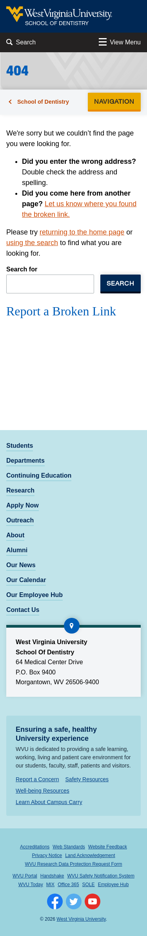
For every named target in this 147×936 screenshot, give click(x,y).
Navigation (116, 101)
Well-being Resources (42, 791)
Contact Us (22, 609)
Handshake (52, 876)
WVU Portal (25, 876)
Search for (21, 269)
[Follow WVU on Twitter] (74, 901)
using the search (32, 243)
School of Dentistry (43, 102)
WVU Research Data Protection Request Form (73, 864)
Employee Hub (113, 884)
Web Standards (69, 847)
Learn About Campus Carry (49, 802)
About (15, 535)
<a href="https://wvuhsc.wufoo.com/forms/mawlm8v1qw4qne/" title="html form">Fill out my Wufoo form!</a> (73, 358)
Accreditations (34, 847)
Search (120, 283)
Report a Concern (37, 779)
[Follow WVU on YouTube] (92, 901)
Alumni (16, 550)
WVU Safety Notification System (100, 876)
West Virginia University (80, 919)
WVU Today (30, 884)
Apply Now (22, 505)
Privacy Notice (47, 855)
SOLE (88, 884)
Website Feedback (107, 847)
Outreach (20, 520)
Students (19, 445)
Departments (25, 460)
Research (20, 490)
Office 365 (68, 884)
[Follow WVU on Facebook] (55, 901)
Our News (21, 565)
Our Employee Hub (34, 595)
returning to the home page (82, 232)
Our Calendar (26, 580)
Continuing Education (38, 475)
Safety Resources (87, 779)
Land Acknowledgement (90, 855)
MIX (50, 884)
